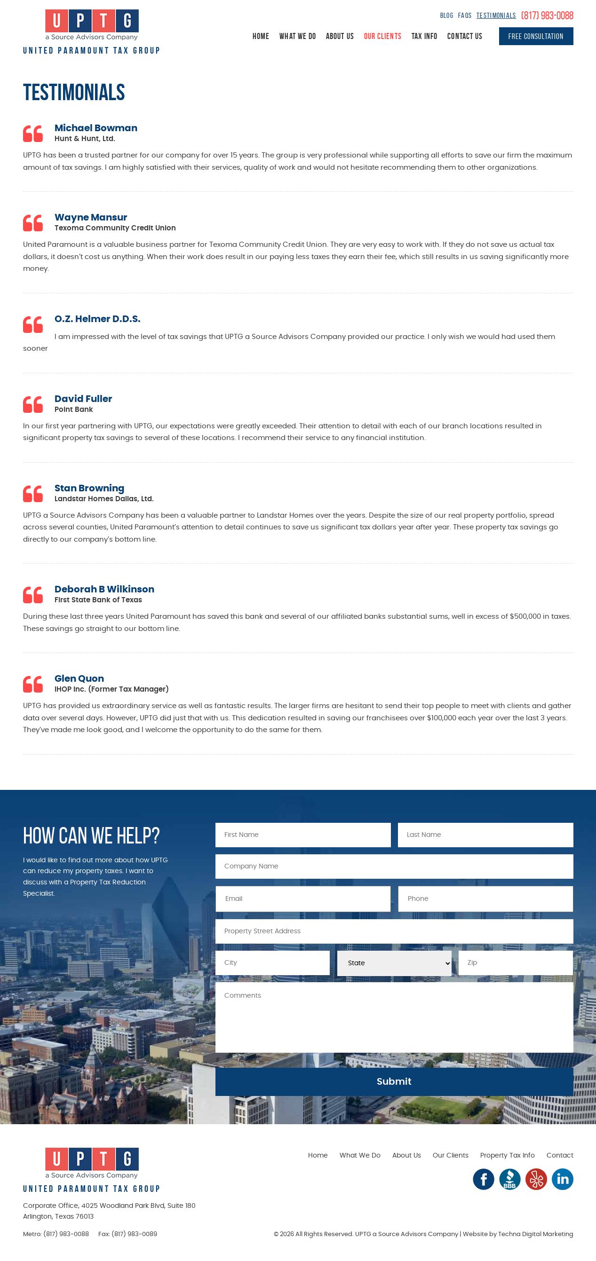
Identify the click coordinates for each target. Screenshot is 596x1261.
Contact (560, 1155)
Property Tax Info (507, 1155)
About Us (340, 36)
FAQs (465, 15)
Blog (446, 15)
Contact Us (465, 36)
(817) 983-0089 (134, 1234)
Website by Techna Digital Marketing (518, 1234)
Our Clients (383, 36)
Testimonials (496, 15)
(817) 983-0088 (547, 15)
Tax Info (425, 36)
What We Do (297, 36)
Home (261, 36)
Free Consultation (536, 36)
